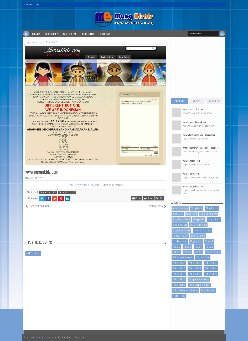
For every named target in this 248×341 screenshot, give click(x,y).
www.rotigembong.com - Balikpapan (199, 135)
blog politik (199, 219)
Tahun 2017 (210, 274)
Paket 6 (176, 252)
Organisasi (196, 241)
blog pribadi (214, 219)
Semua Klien (45, 192)
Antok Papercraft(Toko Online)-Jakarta (200, 147)
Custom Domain (202, 230)
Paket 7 (187, 252)
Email (136, 198)
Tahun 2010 (64, 192)
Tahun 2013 (194, 268)
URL (159, 198)
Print (148, 198)
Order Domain (88, 34)
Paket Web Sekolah (182, 257)
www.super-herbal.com (193, 109)
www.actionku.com (191, 173)
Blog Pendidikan (181, 219)
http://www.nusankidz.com (84, 184)
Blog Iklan (191, 214)
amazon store (180, 208)
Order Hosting (69, 34)
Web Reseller (208, 290)
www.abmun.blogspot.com (194, 122)
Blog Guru (177, 214)
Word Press (178, 295)
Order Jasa (105, 34)
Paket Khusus (212, 252)
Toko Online (178, 284)
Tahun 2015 (178, 274)
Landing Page (179, 241)
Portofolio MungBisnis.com (39, 337)
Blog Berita (197, 208)
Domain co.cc (180, 235)
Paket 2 (176, 246)
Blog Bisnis (212, 208)
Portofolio (50, 34)
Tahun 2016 (194, 274)
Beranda (28, 4)
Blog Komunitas (209, 214)
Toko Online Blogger (199, 284)
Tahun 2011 (210, 263)
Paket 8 (198, 252)
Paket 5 (209, 246)
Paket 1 (209, 241)
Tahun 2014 (210, 268)
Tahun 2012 (178, 268)
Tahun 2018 (178, 279)
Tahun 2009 (178, 263)
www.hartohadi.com (191, 160)
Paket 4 (198, 246)
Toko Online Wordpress (185, 290)
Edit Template (198, 235)
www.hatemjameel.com (193, 186)
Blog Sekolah (179, 224)
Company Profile (181, 230)
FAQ (38, 4)
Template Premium (198, 279)
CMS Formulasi (198, 224)
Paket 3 (187, 246)
